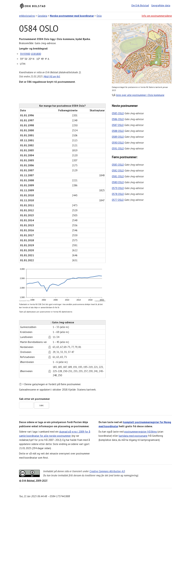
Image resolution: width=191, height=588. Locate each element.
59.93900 (25, 53)
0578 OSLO (118, 194)
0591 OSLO (118, 148)
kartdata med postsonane (133, 435)
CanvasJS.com (100, 301)
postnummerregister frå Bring (140, 431)
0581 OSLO (118, 176)
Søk (41, 405)
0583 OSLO (118, 164)
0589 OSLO (118, 136)
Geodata (42, 15)
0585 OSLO (118, 113)
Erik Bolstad (35, 5)
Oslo (99, 15)
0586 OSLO (118, 119)
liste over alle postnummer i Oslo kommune (140, 95)
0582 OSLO (118, 170)
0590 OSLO (118, 142)
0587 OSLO (118, 125)
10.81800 (36, 53)
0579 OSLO (118, 188)
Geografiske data (160, 5)
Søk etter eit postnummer (34, 399)
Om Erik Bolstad (140, 5)
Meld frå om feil (52, 76)
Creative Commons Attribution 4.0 (107, 471)
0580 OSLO (118, 182)
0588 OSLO (118, 131)
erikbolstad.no (27, 15)
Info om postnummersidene (157, 15)
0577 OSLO (118, 199)
